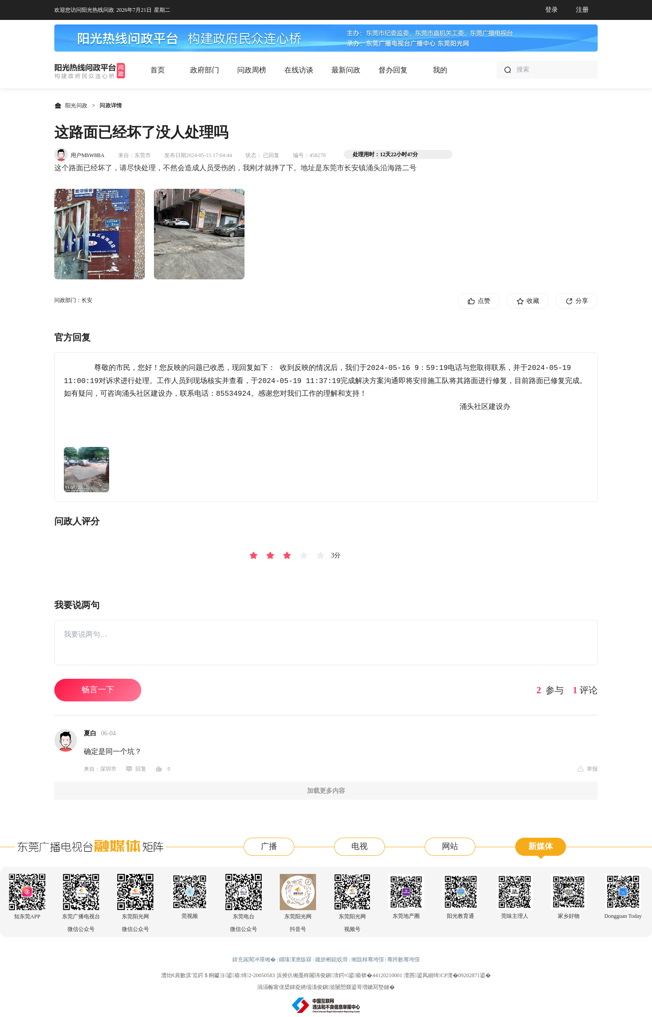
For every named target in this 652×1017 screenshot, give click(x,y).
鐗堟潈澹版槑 (295, 959)
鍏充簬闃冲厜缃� (254, 959)
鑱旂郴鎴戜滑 (331, 959)
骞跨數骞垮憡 (403, 959)
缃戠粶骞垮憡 (367, 959)
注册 (582, 9)
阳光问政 (70, 105)
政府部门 (204, 70)
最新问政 (345, 70)
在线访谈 (298, 70)
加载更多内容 (326, 790)
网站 (450, 846)
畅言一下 (98, 689)
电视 (359, 846)
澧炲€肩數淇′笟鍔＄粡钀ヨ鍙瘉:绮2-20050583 (218, 975)
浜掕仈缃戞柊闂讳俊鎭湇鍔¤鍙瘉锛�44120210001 (339, 975)
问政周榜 (251, 70)
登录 (551, 9)
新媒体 (540, 846)
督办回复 (393, 70)
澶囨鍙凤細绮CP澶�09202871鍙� (447, 975)
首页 (157, 70)
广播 (269, 846)
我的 (440, 70)
